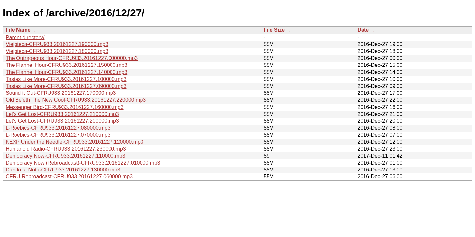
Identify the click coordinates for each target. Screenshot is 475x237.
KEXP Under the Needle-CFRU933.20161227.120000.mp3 (74, 142)
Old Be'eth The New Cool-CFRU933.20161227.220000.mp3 (76, 100)
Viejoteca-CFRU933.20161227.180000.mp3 (57, 51)
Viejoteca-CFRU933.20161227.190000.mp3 (57, 44)
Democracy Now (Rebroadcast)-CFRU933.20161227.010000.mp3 (83, 163)
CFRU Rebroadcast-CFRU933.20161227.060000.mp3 (69, 176)
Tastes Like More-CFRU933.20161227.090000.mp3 (66, 86)
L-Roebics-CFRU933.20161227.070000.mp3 (58, 135)
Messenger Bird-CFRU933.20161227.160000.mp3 (65, 107)
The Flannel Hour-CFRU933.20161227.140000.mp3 (66, 72)
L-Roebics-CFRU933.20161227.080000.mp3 (58, 128)
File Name (18, 30)
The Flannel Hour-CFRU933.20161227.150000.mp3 (66, 65)
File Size (274, 30)
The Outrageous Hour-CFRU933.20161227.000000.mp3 (72, 58)
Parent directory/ (25, 37)
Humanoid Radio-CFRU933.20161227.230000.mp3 (66, 149)
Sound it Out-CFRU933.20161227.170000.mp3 (61, 93)
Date (363, 30)
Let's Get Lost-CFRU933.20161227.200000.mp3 (62, 121)
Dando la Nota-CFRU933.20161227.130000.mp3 (63, 169)
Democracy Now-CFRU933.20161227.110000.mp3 (65, 156)
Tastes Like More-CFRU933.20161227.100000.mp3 (66, 79)
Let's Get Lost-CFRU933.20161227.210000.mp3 (62, 114)
